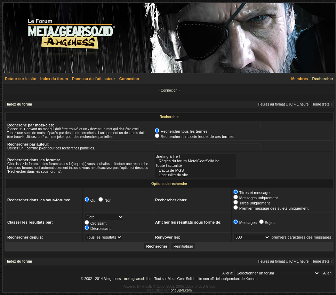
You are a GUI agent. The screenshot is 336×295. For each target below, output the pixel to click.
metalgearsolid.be (137, 279)
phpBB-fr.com (181, 290)
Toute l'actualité (195, 165)
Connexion (129, 79)
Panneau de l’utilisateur (93, 79)
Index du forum (54, 79)
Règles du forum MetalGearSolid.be (195, 161)
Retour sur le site (20, 79)
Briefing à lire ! (195, 156)
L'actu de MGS (195, 170)
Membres (299, 79)
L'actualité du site (195, 175)
